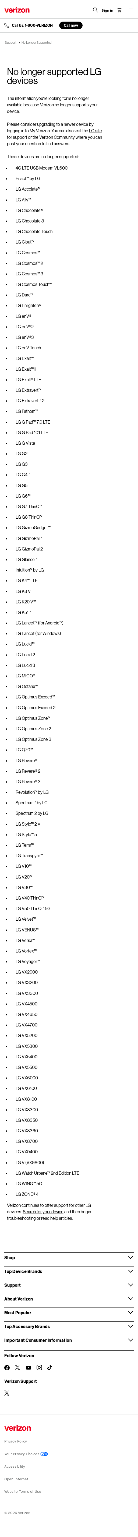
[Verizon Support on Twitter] (7, 1393)
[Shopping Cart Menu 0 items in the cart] (119, 10)
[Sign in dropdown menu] (107, 10)
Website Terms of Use (22, 1491)
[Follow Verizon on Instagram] (39, 1367)
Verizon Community (57, 137)
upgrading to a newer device (62, 124)
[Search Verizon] (95, 10)
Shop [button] (9, 1257)
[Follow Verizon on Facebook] (7, 1367)
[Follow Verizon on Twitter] (17, 1367)
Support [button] (12, 1285)
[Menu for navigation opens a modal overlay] (131, 10)
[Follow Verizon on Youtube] (28, 1367)
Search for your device (43, 1211)
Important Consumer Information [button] (38, 1340)
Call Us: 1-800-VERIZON (32, 25)
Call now (71, 25)
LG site (95, 130)
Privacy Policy (15, 1441)
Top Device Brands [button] (23, 1271)
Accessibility (14, 1466)
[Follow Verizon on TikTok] (50, 1367)
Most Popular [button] (17, 1312)
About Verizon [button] (18, 1298)
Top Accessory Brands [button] (27, 1326)
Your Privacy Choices (26, 1454)
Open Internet (16, 1479)
